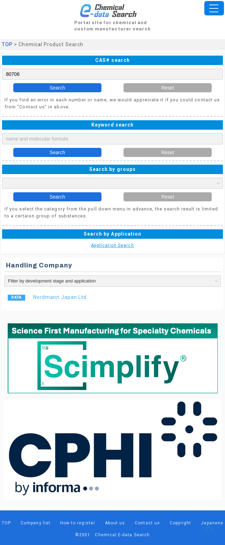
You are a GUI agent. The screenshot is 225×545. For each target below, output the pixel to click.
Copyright (180, 523)
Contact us (147, 523)
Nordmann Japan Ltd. (60, 297)
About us (115, 523)
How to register (77, 523)
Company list (35, 523)
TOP (7, 44)
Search (57, 88)
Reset (167, 88)
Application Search (112, 245)
